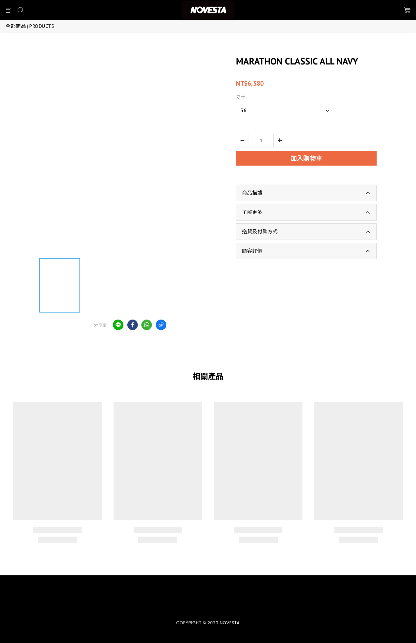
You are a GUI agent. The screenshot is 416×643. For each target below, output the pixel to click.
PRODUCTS (41, 26)
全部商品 (16, 26)
